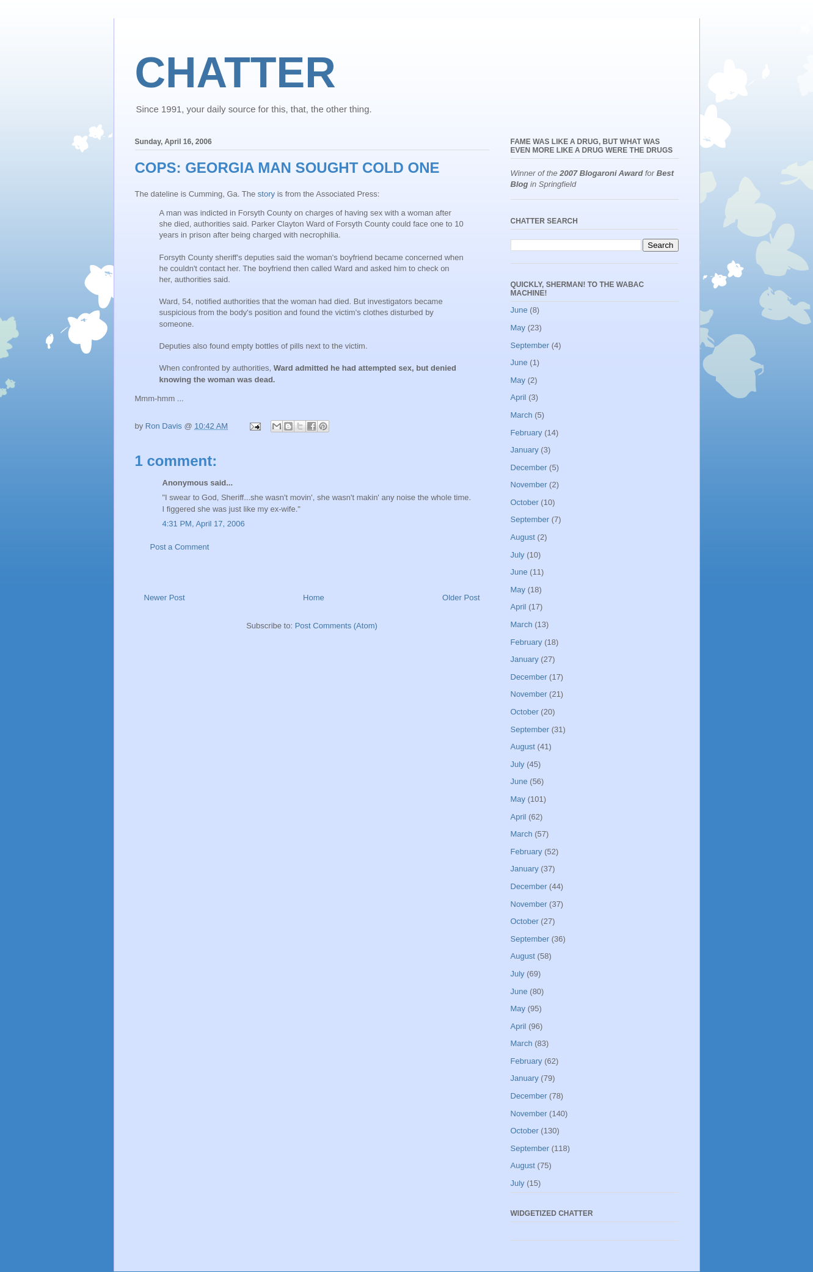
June (519, 309)
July (518, 554)
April (519, 397)
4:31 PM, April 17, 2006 (203, 523)
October (525, 502)
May (518, 327)
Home (313, 597)
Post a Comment (180, 546)
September (530, 345)
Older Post (460, 597)
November (529, 484)
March (522, 415)
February (526, 432)
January (525, 449)
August (523, 537)
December (529, 467)
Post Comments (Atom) (336, 625)
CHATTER (235, 72)
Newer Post (164, 597)
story (266, 193)
